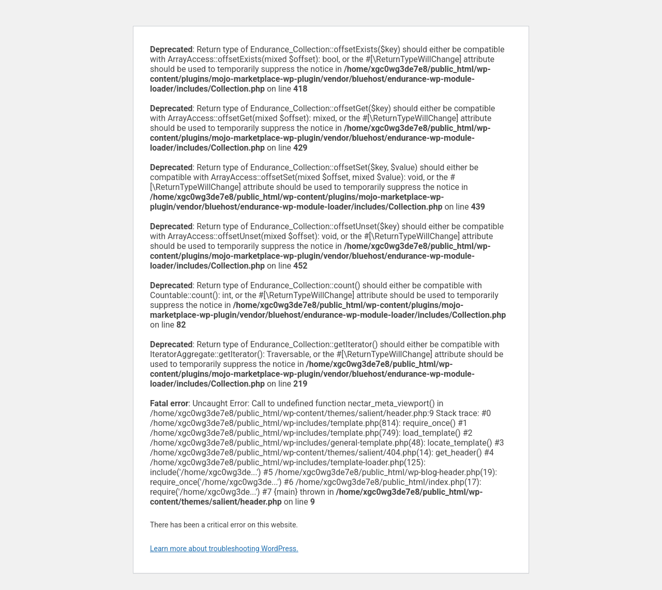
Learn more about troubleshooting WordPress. (224, 548)
